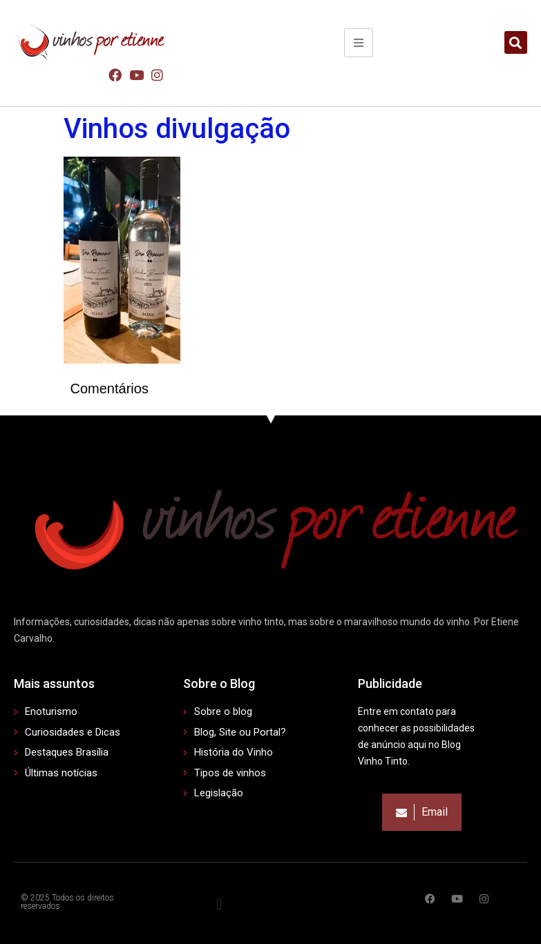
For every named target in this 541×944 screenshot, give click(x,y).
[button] (515, 42)
